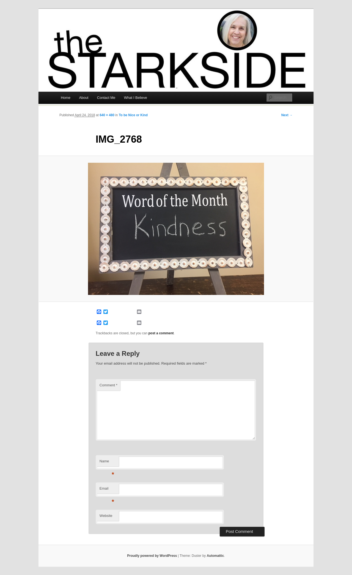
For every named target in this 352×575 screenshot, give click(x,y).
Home (65, 98)
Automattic (215, 556)
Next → (287, 115)
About (83, 98)
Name (107, 462)
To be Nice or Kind (133, 115)
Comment (108, 385)
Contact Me (106, 98)
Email (107, 490)
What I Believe (135, 98)
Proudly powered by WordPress (152, 556)
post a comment (161, 333)
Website (106, 516)
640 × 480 (107, 115)
